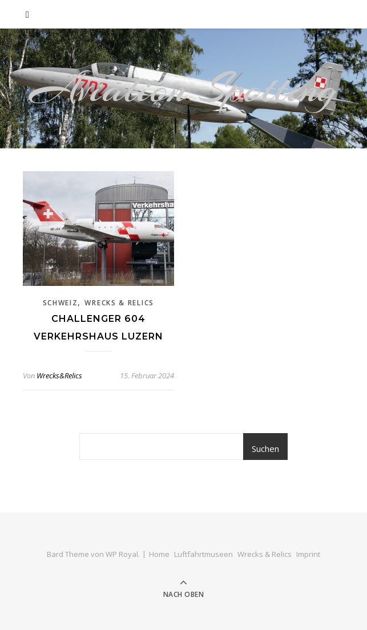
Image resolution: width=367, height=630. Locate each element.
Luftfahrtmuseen (203, 554)
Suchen (265, 448)
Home (159, 554)
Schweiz (60, 303)
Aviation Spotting (183, 88)
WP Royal (122, 554)
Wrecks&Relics (59, 375)
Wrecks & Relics (119, 303)
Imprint (308, 554)
